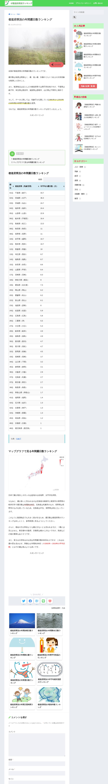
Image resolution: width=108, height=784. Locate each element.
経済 (78, 176)
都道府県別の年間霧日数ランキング (25, 159)
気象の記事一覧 (88, 86)
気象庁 (19, 439)
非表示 (20, 153)
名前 (10, 734)
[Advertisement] (36, 131)
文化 (78, 190)
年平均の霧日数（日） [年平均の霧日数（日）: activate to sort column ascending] (49, 186)
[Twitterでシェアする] (21, 601)
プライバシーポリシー (83, 3)
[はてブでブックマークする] (37, 601)
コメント (12, 706)
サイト (11, 754)
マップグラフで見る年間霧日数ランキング (28, 162)
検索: (51, 180)
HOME (71, 3)
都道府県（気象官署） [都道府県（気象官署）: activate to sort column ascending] (24, 186)
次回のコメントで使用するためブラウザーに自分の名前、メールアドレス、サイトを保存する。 (37, 764)
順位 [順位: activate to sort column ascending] (10, 186)
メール (11, 744)
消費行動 (80, 186)
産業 (78, 181)
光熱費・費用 (81, 195)
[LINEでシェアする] (44, 601)
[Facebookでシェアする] (29, 601)
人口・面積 (81, 167)
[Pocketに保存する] (52, 601)
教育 (78, 199)
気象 (63, 609)
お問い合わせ (98, 3)
